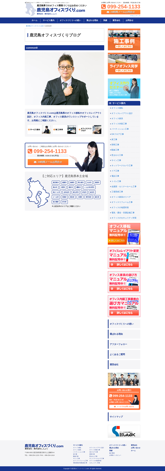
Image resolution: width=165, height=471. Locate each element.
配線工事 (115, 150)
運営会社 (116, 20)
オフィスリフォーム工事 (122, 202)
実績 (105, 20)
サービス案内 (48, 20)
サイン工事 (116, 160)
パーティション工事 (120, 129)
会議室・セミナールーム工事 (123, 186)
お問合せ (129, 20)
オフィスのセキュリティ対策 (123, 218)
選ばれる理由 (92, 20)
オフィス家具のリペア (121, 197)
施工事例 (112, 453)
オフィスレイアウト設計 (122, 113)
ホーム (34, 20)
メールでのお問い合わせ (124, 406)
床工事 (114, 139)
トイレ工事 (116, 181)
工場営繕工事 (117, 192)
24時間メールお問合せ (121, 12)
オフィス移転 (117, 108)
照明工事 (115, 145)
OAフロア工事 (117, 134)
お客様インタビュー (115, 455)
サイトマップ (135, 16)
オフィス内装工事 (119, 124)
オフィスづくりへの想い (70, 20)
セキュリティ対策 (94, 463)
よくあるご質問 (117, 354)
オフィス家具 (117, 118)
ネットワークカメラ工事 (122, 165)
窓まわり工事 (117, 155)
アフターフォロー (118, 344)
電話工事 (115, 176)
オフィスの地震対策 (120, 207)
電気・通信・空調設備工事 (123, 213)
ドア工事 (115, 171)
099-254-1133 (120, 7)
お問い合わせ (135, 448)
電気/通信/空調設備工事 (80, 463)
